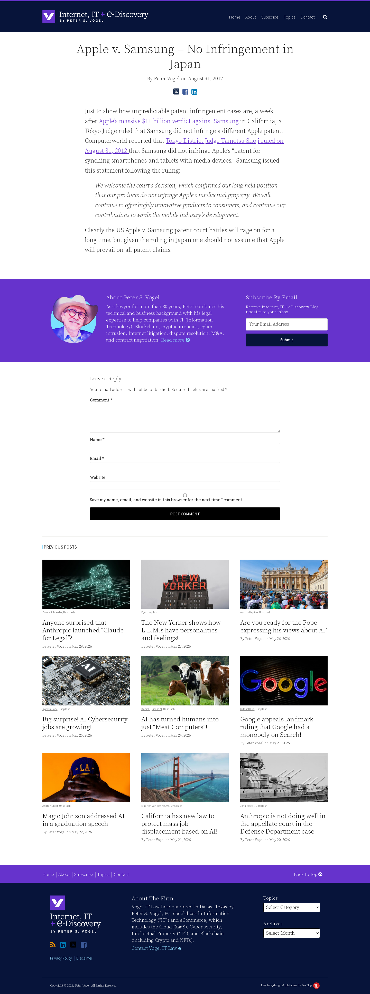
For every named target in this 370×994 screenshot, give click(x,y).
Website (97, 477)
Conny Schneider (52, 612)
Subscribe (270, 17)
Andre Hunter (50, 806)
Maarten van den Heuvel (155, 806)
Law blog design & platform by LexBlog (290, 985)
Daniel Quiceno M (151, 709)
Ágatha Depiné (249, 612)
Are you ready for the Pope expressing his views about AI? (284, 626)
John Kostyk (247, 806)
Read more (175, 340)
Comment (101, 400)
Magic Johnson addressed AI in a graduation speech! (83, 820)
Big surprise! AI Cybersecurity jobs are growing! (85, 723)
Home (234, 17)
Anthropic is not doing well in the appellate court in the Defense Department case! (283, 824)
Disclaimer (84, 958)
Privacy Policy (61, 958)
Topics (289, 17)
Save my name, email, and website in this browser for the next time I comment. (166, 500)
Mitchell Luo (247, 709)
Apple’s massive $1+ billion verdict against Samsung (169, 121)
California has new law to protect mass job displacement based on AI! (179, 824)
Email (97, 458)
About (250, 17)
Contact (307, 17)
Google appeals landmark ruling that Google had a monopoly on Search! (276, 727)
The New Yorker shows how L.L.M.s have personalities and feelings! (181, 630)
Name (97, 439)
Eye (143, 612)
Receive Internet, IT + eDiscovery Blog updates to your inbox (282, 310)
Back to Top (308, 874)
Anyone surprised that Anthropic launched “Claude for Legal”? (83, 630)
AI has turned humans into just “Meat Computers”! (180, 723)
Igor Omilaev (49, 709)
